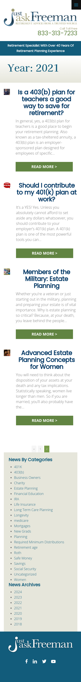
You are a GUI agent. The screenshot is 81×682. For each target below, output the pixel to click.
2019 (18, 618)
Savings (20, 563)
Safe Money (23, 558)
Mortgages (22, 526)
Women (20, 579)
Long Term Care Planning (33, 509)
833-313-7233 (57, 33)
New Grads (22, 531)
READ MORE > (44, 166)
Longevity (21, 515)
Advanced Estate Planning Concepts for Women (46, 360)
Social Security (25, 569)
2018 (18, 624)
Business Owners (27, 477)
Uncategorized (25, 574)
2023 (18, 597)
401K (18, 466)
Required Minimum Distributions (39, 542)
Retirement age (26, 547)
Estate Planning (26, 488)
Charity (19, 483)
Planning (20, 536)
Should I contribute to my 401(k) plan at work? (47, 192)
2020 (18, 613)
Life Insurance (25, 504)
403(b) (19, 472)
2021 (18, 608)
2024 (18, 592)
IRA (16, 499)
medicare (21, 520)
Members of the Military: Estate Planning (46, 279)
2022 (18, 602)
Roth (17, 552)
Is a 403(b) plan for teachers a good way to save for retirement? (46, 102)
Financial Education (29, 493)
